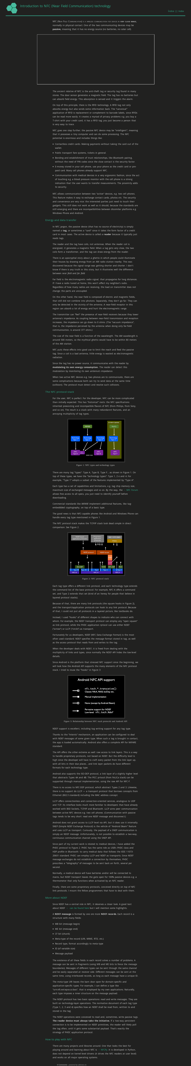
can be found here (79, 908)
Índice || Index (176, 11)
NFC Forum (132, 489)
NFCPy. (104, 1049)
